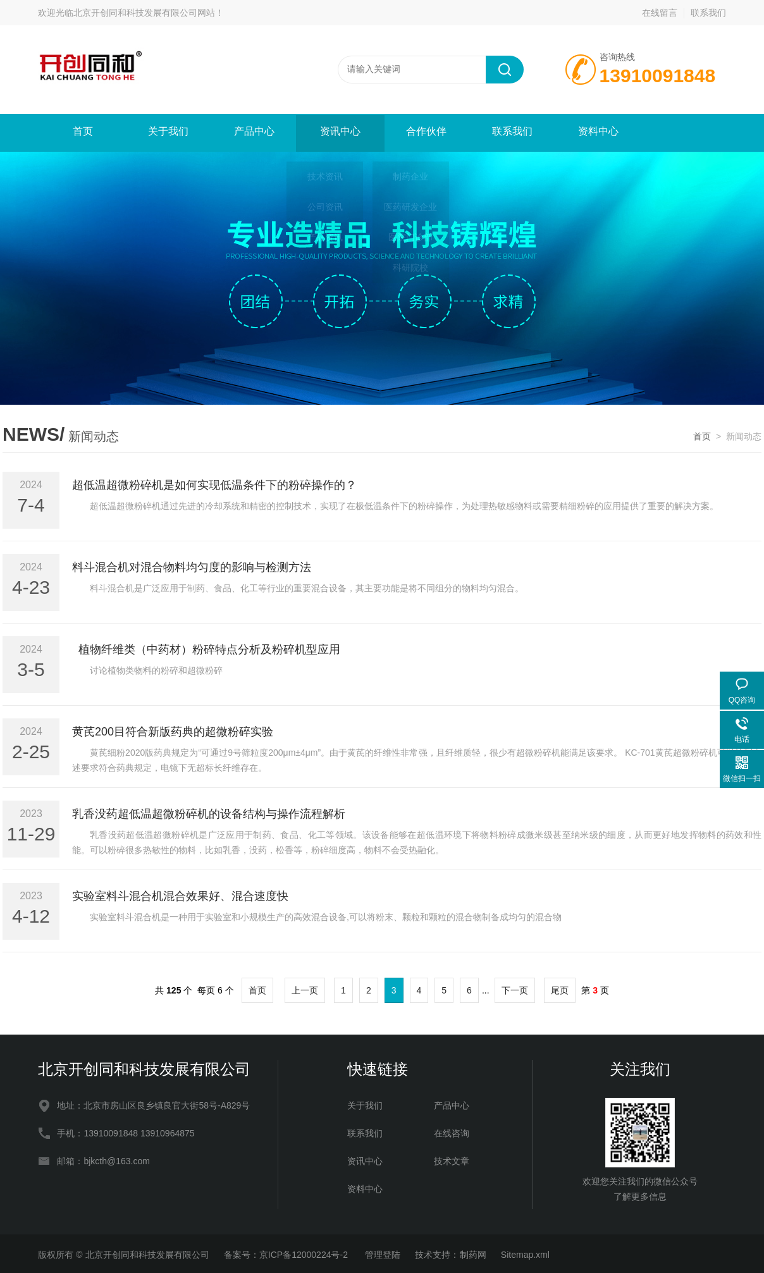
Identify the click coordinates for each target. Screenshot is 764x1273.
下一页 (515, 988)
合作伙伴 (425, 131)
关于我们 (167, 131)
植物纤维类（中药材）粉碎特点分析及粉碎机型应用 (206, 647)
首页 (81, 131)
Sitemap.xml (525, 1252)
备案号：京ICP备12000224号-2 (287, 1252)
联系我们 (708, 13)
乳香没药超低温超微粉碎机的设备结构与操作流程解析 (208, 811)
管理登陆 (382, 1252)
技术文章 (451, 1158)
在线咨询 (451, 1131)
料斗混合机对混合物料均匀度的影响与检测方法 (191, 564)
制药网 (473, 1252)
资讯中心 (339, 131)
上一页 (305, 988)
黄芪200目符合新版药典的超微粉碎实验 (172, 729)
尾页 (560, 988)
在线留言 (659, 13)
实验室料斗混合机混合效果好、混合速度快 (180, 893)
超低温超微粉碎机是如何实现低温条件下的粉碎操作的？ (214, 482)
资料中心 (597, 131)
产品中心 (253, 131)
